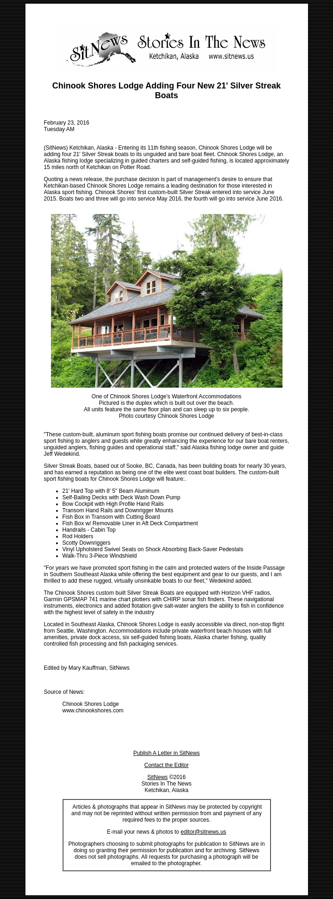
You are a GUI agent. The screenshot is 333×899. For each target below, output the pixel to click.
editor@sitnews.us (203, 832)
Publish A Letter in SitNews (166, 753)
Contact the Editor (166, 765)
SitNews (157, 777)
